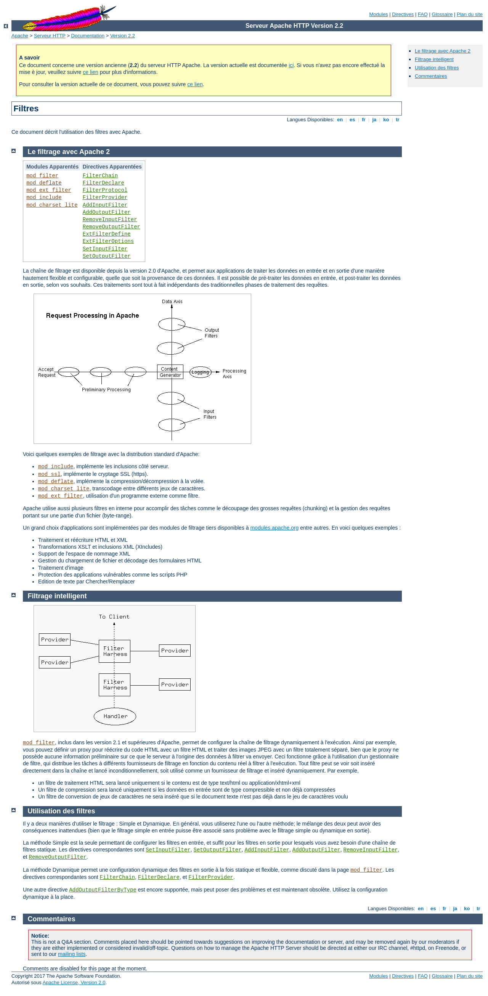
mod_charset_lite (51, 205)
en (340, 119)
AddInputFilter (105, 205)
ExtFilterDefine (107, 234)
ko (386, 119)
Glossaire (442, 14)
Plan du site (470, 14)
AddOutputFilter (107, 212)
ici (291, 65)
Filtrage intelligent (434, 59)
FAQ (423, 14)
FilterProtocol (105, 190)
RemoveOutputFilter (111, 227)
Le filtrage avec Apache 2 (442, 51)
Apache (19, 36)
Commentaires (431, 76)
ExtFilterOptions (108, 241)
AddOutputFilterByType (102, 890)
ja (374, 119)
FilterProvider (105, 197)
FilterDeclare (103, 183)
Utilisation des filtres (437, 68)
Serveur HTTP (50, 36)
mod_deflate (43, 183)
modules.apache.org (274, 528)
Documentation (87, 36)
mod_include (43, 197)
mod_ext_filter (48, 190)
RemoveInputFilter (110, 220)
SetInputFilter (105, 249)
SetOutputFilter (107, 256)
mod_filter (42, 176)
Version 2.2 (122, 36)
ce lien (90, 72)
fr (364, 119)
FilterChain (100, 176)
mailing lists (71, 954)
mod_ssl (49, 474)
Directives (403, 14)
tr (398, 119)
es (352, 119)
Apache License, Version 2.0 (74, 982)
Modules (378, 14)
